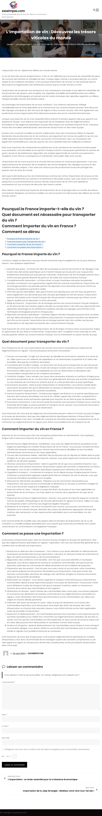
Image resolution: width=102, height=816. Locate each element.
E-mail (5, 726)
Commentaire (8, 682)
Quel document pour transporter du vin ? (26, 241)
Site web (5, 738)
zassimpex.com (13, 11)
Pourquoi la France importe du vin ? (23, 238)
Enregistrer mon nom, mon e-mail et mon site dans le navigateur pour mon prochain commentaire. (47, 749)
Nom (4, 714)
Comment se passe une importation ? (25, 247)
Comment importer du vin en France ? (25, 244)
